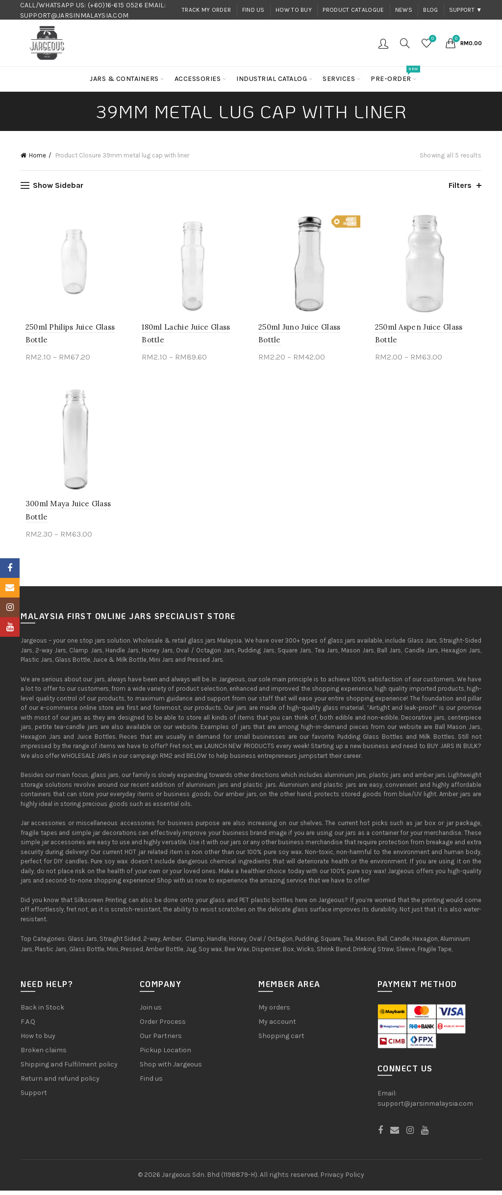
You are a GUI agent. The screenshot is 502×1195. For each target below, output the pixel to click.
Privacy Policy (342, 1179)
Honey (238, 943)
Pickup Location (165, 1054)
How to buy (294, 9)
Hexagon (425, 943)
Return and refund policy (60, 1083)
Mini (112, 954)
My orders (274, 1012)
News (403, 9)
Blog (430, 9)
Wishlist (431, 39)
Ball (382, 943)
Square (331, 943)
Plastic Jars (51, 954)
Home (37, 155)
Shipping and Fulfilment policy (69, 1069)
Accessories (198, 79)
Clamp (194, 943)
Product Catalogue (353, 9)
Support (34, 1097)
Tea (348, 943)
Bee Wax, (238, 954)
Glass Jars (82, 943)
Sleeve (405, 954)
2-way (151, 943)
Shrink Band (334, 954)
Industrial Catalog (271, 79)
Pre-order (394, 75)
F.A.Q (28, 1026)
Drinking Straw (373, 954)
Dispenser (266, 954)
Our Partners (161, 1040)
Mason (365, 943)
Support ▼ (465, 9)
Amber (172, 943)
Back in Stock (42, 1012)
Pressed (132, 954)
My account (277, 1026)
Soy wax (210, 954)
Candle (400, 943)
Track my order (206, 9)
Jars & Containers (124, 79)
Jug (191, 954)
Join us (151, 1012)
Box (288, 954)
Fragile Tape (435, 954)
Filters (460, 185)
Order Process (163, 1026)
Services (339, 79)
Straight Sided (120, 943)
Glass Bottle (86, 954)
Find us (253, 9)
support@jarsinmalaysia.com (425, 1108)
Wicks (305, 954)
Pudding (306, 943)
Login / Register (383, 43)
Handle (216, 943)
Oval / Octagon (271, 943)
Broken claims (44, 1054)
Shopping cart (281, 1040)
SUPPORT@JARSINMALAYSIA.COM (74, 15)
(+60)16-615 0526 (115, 5)
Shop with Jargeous (171, 1069)
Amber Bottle (164, 954)
